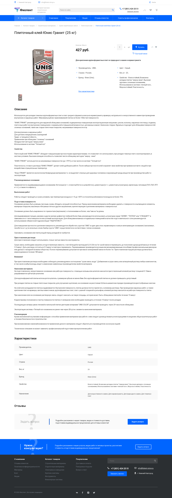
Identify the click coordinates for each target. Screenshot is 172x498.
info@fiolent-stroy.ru (48, 2)
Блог (16, 473)
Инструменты (50, 476)
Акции (16, 476)
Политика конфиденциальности (27, 467)
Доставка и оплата (83, 463)
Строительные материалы (55, 463)
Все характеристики (86, 91)
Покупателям (82, 459)
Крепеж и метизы (52, 473)
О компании (19, 459)
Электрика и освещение (54, 470)
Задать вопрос (138, 422)
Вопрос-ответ (81, 470)
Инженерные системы (53, 480)
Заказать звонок (117, 474)
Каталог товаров (52, 459)
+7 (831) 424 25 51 (130, 9)
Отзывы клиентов (21, 463)
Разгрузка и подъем (84, 467)
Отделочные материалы (54, 467)
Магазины (18, 470)
